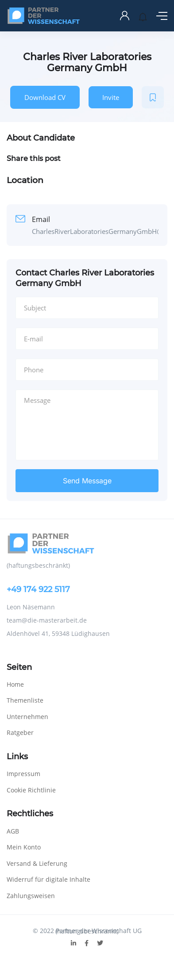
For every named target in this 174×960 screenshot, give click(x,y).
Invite (110, 97)
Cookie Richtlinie (31, 790)
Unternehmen (27, 716)
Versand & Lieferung (37, 863)
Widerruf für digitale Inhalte (48, 879)
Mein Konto (24, 847)
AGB (13, 831)
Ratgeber (20, 732)
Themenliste (25, 700)
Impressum (23, 773)
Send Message (87, 480)
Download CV (45, 97)
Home (15, 684)
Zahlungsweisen (31, 895)
